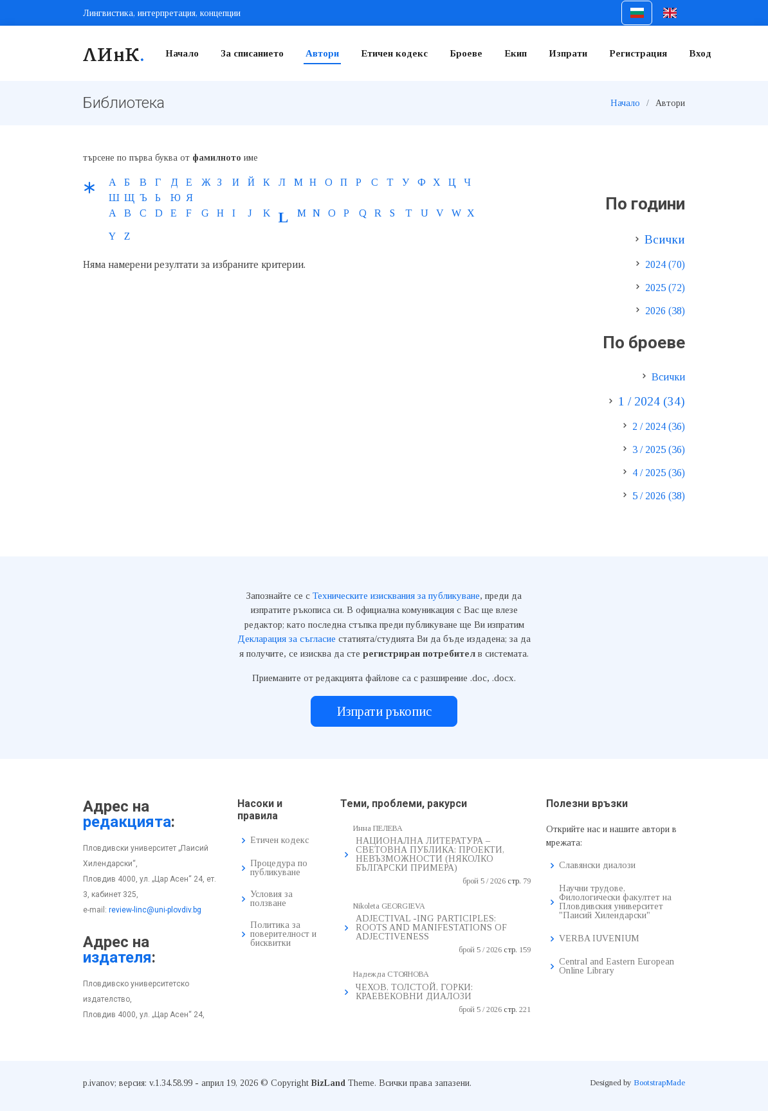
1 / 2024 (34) (651, 401)
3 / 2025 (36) (658, 449)
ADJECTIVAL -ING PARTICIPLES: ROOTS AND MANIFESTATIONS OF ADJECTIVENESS (431, 927)
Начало (182, 53)
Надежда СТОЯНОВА (391, 974)
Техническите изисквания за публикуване (396, 596)
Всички (665, 239)
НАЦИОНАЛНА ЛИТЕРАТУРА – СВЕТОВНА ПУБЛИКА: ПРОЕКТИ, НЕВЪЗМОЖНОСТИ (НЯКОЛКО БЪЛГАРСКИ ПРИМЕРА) (430, 854)
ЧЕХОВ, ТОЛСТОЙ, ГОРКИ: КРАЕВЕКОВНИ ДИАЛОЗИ (414, 991)
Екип (515, 53)
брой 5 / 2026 (484, 881)
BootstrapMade (659, 1082)
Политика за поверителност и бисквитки (283, 934)
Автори (322, 53)
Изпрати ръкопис (384, 711)
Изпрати (568, 53)
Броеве (466, 53)
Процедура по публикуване (278, 868)
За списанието (252, 53)
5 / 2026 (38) (658, 495)
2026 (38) (665, 310)
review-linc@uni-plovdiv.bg (155, 909)
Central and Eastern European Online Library (616, 966)
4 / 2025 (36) (658, 472)
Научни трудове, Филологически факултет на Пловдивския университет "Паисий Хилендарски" (615, 902)
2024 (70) (665, 264)
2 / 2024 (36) (658, 426)
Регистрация (638, 53)
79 (527, 881)
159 (525, 950)
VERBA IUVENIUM (599, 938)
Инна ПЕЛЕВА (378, 828)
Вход (700, 53)
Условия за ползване (271, 899)
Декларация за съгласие (286, 639)
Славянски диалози (597, 865)
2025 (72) (665, 287)
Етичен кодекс (394, 53)
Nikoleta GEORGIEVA (389, 906)
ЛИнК (114, 53)
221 (525, 1009)
